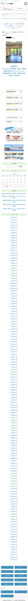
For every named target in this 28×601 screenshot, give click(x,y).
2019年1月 (13, 432)
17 (6, 182)
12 (13, 181)
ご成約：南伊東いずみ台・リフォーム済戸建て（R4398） (15, 27)
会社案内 (7, 575)
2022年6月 (13, 328)
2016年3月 (13, 519)
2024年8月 (13, 263)
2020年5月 (13, 392)
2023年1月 (13, 311)
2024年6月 (13, 268)
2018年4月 (13, 455)
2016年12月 (12, 496)
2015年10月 (12, 531)
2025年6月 (13, 237)
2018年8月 (13, 445)
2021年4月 (13, 364)
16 (3, 182)
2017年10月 (12, 470)
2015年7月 (13, 539)
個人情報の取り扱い (7, 584)
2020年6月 (13, 389)
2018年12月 (12, 435)
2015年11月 (12, 529)
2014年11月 (12, 559)
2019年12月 (12, 404)
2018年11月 (12, 437)
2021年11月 (12, 346)
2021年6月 (13, 359)
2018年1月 (13, 463)
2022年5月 (13, 331)
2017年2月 (13, 491)
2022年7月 (13, 326)
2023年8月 (13, 293)
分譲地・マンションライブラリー (21, 581)
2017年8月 (13, 475)
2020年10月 (12, 379)
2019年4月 (13, 425)
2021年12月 (12, 344)
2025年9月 (13, 230)
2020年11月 (12, 377)
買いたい (3, 588)
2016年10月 (12, 501)
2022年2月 (13, 339)
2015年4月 (13, 546)
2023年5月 (13, 301)
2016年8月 (13, 506)
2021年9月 (13, 351)
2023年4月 (13, 303)
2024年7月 (13, 265)
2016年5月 (13, 513)
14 (21, 181)
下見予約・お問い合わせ (7, 579)
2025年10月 (12, 227)
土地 (2, 591)
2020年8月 (13, 384)
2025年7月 (13, 235)
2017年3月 (13, 488)
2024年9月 (13, 260)
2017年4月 (13, 486)
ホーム (3, 18)
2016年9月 (13, 503)
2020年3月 (13, 397)
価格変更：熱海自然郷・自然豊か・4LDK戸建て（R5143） (14, 193)
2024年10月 (12, 258)
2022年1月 (13, 341)
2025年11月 (12, 225)
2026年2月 (13, 217)
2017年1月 (13, 493)
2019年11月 (12, 407)
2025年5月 (13, 240)
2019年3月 (13, 427)
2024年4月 (13, 273)
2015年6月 (13, 541)
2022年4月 (13, 334)
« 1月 (7, 186)
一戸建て (16, 591)
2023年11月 (12, 285)
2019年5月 (13, 422)
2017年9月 (13, 473)
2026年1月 (13, 219)
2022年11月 (12, 316)
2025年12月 (13, 222)
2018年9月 (13, 443)
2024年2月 (13, 278)
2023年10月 (12, 288)
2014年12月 (12, 557)
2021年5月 (13, 361)
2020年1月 (13, 402)
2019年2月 (13, 430)
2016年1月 (13, 524)
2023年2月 (13, 308)
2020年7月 (13, 387)
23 (3, 184)
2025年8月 (13, 232)
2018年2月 (13, 460)
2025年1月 (13, 250)
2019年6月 (13, 420)
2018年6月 (13, 450)
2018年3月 (13, 458)
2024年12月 (12, 252)
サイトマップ (21, 584)
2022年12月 (12, 313)
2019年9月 (13, 412)
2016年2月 (13, 521)
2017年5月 (13, 483)
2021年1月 (13, 372)
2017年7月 (13, 478)
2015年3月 (13, 549)
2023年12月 (12, 283)
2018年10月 (13, 440)
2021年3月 (13, 366)
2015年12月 (12, 526)
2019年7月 (13, 417)
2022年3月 (13, 336)
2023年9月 (13, 290)
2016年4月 (13, 516)
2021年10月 (12, 349)
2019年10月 (12, 410)
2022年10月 (12, 318)
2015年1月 (13, 554)
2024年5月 (13, 270)
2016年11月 (12, 498)
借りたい (7, 571)
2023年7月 (13, 295)
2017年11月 (12, 468)
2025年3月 (13, 245)
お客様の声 (21, 575)
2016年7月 (13, 508)
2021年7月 (13, 356)
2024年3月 (13, 275)
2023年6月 (13, 298)
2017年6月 (13, 481)
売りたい (21, 567)
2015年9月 (13, 534)
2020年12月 (12, 374)
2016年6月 (13, 511)
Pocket (13, 37)
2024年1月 (13, 280)
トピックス (6, 18)
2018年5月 (13, 453)
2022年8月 (13, 323)
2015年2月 (13, 552)
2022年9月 (13, 321)
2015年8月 (13, 536)
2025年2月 (13, 247)
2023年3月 (13, 306)
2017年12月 (12, 465)
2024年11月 (12, 255)
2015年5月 (13, 544)
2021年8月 (13, 354)
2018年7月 (13, 448)
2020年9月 (13, 382)
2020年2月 (13, 399)
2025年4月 (13, 242)
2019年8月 (13, 415)
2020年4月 (13, 394)
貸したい (21, 571)
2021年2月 (13, 369)
